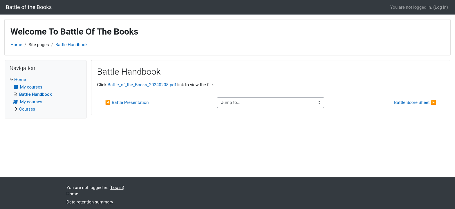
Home (16, 44)
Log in (441, 7)
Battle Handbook (71, 44)
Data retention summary (89, 202)
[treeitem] (46, 94)
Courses (27, 109)
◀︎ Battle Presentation (127, 102)
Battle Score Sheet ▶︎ (415, 102)
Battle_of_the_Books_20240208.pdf (142, 84)
